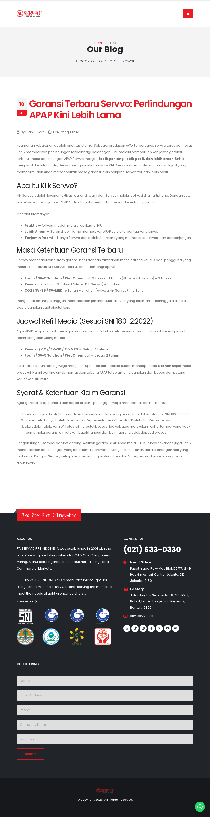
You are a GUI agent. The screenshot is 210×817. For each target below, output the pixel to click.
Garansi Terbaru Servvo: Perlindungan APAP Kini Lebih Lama (110, 109)
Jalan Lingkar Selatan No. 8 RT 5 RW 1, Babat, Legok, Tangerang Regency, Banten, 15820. (160, 601)
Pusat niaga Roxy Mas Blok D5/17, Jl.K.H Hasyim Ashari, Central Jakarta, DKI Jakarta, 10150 (161, 574)
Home (98, 43)
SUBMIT (30, 754)
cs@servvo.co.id (143, 616)
